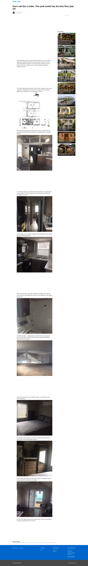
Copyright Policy (70, 554)
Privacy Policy (69, 551)
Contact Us (54, 551)
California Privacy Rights (71, 552)
